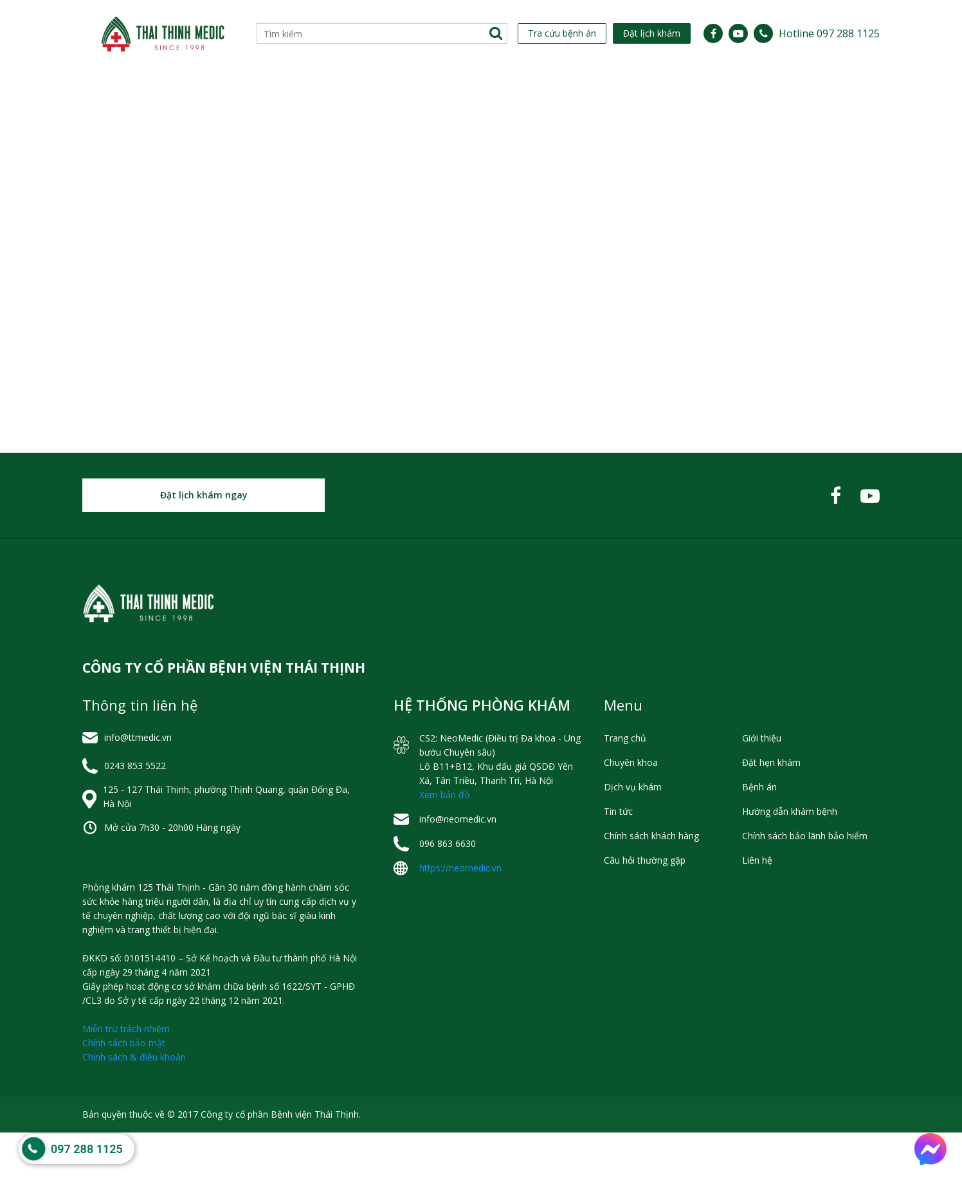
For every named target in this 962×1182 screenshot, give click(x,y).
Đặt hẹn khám (771, 812)
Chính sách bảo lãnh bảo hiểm (804, 885)
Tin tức (525, 91)
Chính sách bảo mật (123, 1092)
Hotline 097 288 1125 (829, 33)
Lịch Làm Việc (329, 91)
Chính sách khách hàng (651, 885)
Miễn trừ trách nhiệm (126, 1078)
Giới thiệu (117, 91)
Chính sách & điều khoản (134, 1106)
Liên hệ (808, 91)
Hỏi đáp (734, 91)
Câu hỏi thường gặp (644, 910)
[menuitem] (117, 92)
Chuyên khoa (226, 91)
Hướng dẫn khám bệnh (789, 861)
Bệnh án (759, 836)
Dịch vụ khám (434, 91)
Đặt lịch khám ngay (204, 544)
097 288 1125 (87, 1150)
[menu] (481, 91)
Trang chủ (625, 787)
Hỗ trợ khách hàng (630, 91)
